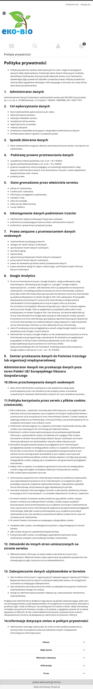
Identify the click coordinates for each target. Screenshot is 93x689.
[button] (11, 46)
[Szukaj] (35, 45)
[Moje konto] (58, 46)
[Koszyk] (81, 45)
